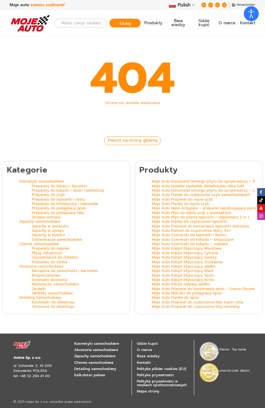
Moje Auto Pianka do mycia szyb (180, 204)
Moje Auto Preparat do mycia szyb (182, 200)
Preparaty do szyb (48, 195)
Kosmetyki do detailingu (53, 302)
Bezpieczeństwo (46, 276)
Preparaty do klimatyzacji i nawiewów (65, 204)
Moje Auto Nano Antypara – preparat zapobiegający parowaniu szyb (205, 208)
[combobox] (81, 23)
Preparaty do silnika (49, 262)
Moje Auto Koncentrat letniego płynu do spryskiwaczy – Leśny (205, 190)
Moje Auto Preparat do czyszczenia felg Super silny (197, 302)
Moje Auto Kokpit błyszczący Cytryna (185, 253)
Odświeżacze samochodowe (57, 240)
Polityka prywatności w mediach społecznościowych (162, 383)
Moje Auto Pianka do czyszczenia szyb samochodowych (201, 195)
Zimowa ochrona (46, 217)
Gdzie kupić (204, 23)
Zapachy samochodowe (39, 222)
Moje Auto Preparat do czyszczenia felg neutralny (196, 307)
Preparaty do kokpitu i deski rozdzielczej (68, 190)
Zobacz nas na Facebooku (211, 5)
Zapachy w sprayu (48, 231)
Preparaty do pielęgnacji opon (59, 208)
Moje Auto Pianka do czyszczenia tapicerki (189, 222)
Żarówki (39, 289)
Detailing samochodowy (95, 369)
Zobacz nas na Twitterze (204, 5)
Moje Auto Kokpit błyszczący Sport (183, 276)
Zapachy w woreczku (50, 226)
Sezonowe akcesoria (49, 280)
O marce (227, 23)
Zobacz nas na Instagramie (261, 216)
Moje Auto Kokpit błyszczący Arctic (183, 280)
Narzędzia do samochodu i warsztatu (65, 271)
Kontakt (247, 23)
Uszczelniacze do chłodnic (55, 257)
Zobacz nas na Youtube (224, 5)
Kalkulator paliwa (89, 375)
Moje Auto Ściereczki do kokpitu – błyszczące (193, 240)
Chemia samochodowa (39, 244)
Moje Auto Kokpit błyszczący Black (183, 271)
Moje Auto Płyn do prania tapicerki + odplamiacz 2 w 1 (200, 217)
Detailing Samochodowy (40, 298)
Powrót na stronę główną (132, 140)
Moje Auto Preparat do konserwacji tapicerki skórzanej (200, 226)
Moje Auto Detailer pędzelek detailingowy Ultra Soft (198, 186)
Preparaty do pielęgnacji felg (58, 213)
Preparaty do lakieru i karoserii (59, 186)
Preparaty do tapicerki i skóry (58, 200)
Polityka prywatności (155, 375)
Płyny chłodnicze (47, 253)
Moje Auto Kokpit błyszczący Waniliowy (187, 248)
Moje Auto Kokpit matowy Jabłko (181, 284)
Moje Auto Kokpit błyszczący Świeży (184, 257)
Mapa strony (148, 391)
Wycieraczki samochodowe (55, 284)
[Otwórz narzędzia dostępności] (251, 13)
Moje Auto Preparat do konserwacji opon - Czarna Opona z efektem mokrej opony (205, 289)
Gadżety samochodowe (52, 293)
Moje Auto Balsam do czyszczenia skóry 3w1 (191, 231)
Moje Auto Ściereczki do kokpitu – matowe (190, 244)
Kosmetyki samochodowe (41, 181)
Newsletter (243, 5)
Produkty (153, 23)
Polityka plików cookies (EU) (161, 369)
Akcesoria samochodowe (41, 266)
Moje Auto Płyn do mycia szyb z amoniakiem (191, 213)
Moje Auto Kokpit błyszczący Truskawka (187, 262)
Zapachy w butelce (48, 235)
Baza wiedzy (178, 23)
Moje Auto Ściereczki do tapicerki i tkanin (189, 235)
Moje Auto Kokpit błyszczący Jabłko (183, 266)
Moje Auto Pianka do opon (175, 298)
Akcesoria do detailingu (53, 307)
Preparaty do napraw (51, 248)
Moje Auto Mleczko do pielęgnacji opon (187, 293)
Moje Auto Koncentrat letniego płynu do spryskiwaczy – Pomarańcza (205, 181)
